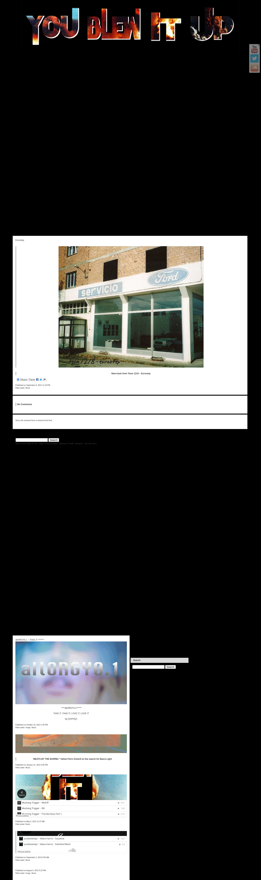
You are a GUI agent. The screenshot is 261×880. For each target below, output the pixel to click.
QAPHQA (72, 719)
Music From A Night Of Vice (27, 444)
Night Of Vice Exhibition (48, 444)
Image (28, 873)
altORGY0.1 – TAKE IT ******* (29, 640)
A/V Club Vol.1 (90, 444)
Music (28, 388)
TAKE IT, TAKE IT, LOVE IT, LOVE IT (71, 713)
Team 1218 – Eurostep (139, 373)
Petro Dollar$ (74, 759)
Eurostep (19, 240)
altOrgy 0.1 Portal (67, 444)
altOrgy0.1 (79, 444)
